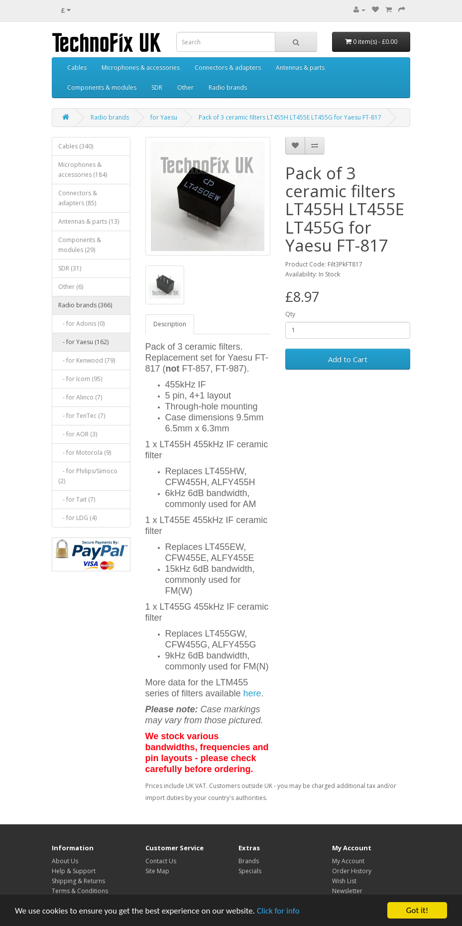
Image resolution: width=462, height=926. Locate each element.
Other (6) (70, 286)
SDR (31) (69, 268)
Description (169, 324)
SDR (156, 87)
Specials (249, 871)
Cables (77, 67)
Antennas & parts (300, 67)
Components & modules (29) (79, 245)
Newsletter (347, 891)
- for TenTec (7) (81, 415)
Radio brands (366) (85, 305)
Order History (351, 871)
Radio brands (228, 87)
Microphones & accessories (141, 67)
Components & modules (101, 87)
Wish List (344, 881)
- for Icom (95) (80, 379)
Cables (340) (75, 146)
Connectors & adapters (228, 67)
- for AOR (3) (77, 434)
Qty (290, 314)
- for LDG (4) (77, 518)
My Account (348, 861)
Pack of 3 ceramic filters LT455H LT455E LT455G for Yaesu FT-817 (290, 117)
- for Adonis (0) (81, 323)
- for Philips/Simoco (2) (87, 476)
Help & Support (74, 871)
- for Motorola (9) (84, 452)
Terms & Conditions (80, 891)
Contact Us (160, 861)
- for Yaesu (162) (83, 342)
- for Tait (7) (76, 499)
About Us (65, 861)
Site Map (157, 871)
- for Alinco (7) (80, 397)
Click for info (278, 911)
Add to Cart (347, 359)
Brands (248, 861)
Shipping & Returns (78, 881)
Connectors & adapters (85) (77, 198)
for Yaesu (163, 117)
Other (185, 87)
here (252, 693)
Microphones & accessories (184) (82, 169)
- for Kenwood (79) (86, 360)
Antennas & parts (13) (88, 221)
